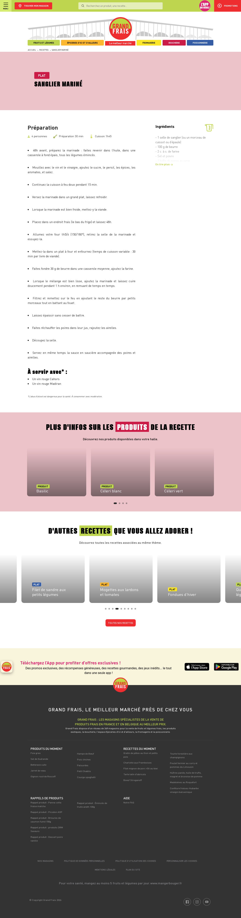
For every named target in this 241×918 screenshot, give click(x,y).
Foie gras (36, 753)
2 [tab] (121, 504)
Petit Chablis (84, 771)
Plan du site (133, 869)
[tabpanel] (57, 472)
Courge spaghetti (86, 777)
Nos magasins (46, 860)
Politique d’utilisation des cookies (135, 860)
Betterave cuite (38, 764)
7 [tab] (129, 610)
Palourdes (82, 765)
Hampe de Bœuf (85, 753)
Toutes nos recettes (120, 622)
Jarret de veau (38, 770)
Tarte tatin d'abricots (134, 774)
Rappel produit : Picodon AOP (46, 811)
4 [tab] (128, 504)
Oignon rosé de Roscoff (43, 776)
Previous (22, 474)
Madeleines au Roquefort (183, 782)
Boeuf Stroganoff (132, 780)
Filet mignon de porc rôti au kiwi (140, 768)
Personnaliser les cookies (182, 860)
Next (219, 474)
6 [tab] (126, 610)
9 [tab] (136, 610)
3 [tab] (124, 504)
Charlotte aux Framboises (137, 762)
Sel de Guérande (39, 758)
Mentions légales (105, 869)
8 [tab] (133, 610)
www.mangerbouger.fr (166, 883)
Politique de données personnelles (84, 860)
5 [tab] (122, 610)
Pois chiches (84, 759)
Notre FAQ (128, 802)
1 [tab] (116, 504)
